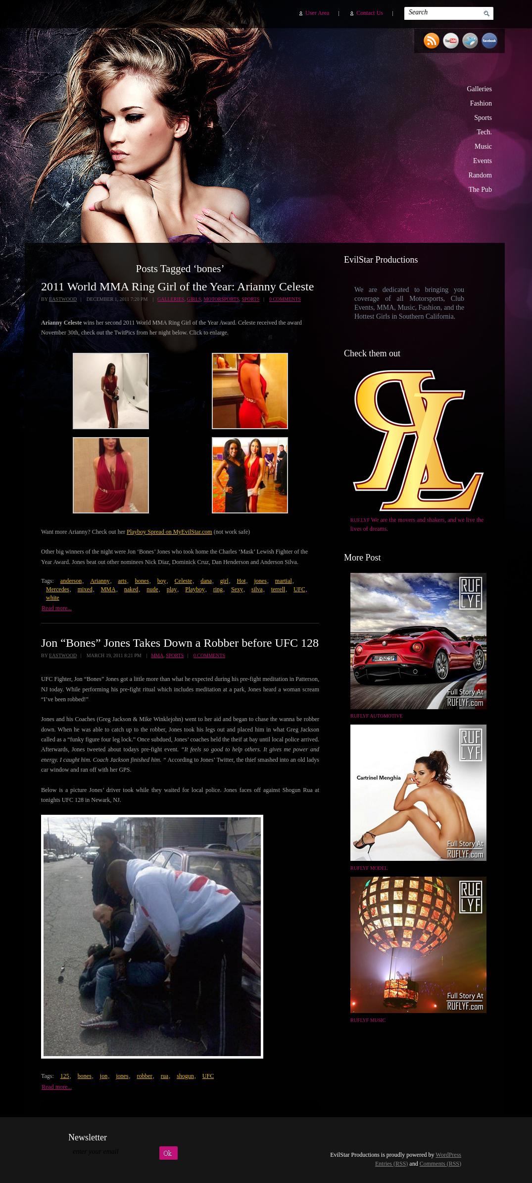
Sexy (237, 589)
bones (142, 580)
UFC (299, 589)
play (172, 589)
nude (152, 589)
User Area (317, 12)
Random (480, 175)
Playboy (194, 589)
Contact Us (369, 12)
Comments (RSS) (440, 1163)
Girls (194, 299)
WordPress (448, 1154)
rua (164, 1075)
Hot (241, 580)
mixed (85, 589)
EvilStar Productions (326, 129)
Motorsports (221, 299)
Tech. (484, 132)
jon (103, 1075)
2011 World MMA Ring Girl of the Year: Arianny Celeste (177, 286)
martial (283, 580)
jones (260, 580)
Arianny (99, 580)
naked (131, 589)
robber (144, 1075)
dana (206, 580)
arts (122, 580)
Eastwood (63, 299)
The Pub (480, 189)
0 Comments (285, 299)
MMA (108, 589)
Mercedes (57, 589)
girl (224, 580)
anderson (71, 580)
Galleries (479, 89)
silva (257, 589)
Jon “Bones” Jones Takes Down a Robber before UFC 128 (180, 642)
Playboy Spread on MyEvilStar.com (169, 531)
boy (161, 580)
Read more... (57, 608)
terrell (278, 589)
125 (64, 1075)
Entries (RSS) (391, 1163)
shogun (185, 1075)
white (52, 597)
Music (483, 146)
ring (218, 589)
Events (482, 161)
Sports (483, 117)
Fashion (481, 103)
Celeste (183, 580)
